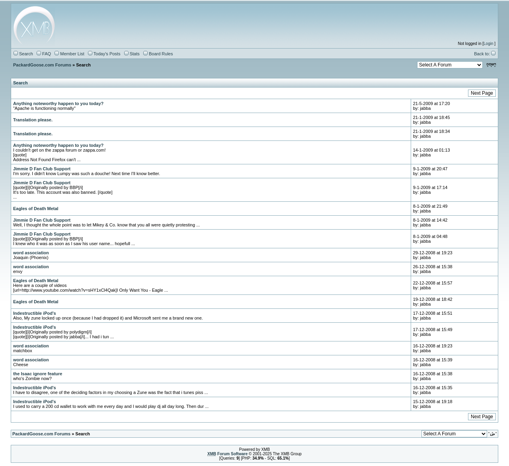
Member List (69, 53)
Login (488, 43)
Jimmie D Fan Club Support (41, 168)
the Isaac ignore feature (37, 373)
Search (23, 53)
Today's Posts (104, 53)
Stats (132, 53)
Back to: (484, 53)
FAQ (44, 53)
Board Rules (158, 53)
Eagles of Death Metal (36, 208)
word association (31, 252)
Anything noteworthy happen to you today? (58, 103)
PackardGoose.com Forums (42, 64)
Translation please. (33, 119)
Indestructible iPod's (34, 313)
